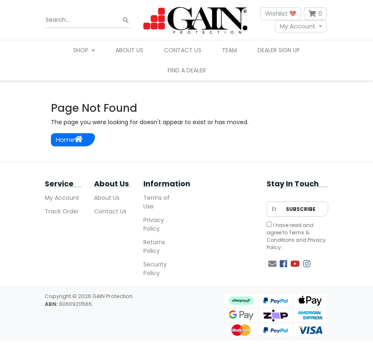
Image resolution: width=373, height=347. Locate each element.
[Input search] (88, 20)
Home (69, 139)
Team (229, 50)
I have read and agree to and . (296, 236)
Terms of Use (156, 202)
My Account (297, 26)
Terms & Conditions (288, 236)
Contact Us (182, 50)
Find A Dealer (187, 70)
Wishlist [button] (280, 13)
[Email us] (272, 264)
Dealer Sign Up (279, 50)
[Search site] (125, 20)
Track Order (62, 211)
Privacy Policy (153, 224)
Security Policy (155, 268)
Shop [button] (81, 50)
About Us (129, 50)
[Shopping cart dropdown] (315, 13)
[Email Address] (274, 209)
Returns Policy (154, 246)
